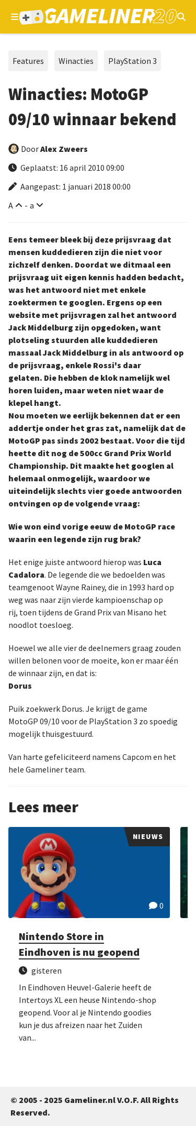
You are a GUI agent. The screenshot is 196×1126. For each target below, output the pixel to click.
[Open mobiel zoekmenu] (181, 16)
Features (28, 61)
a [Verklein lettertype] (32, 205)
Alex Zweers (64, 148)
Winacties (76, 61)
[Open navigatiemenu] (14, 16)
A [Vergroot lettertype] (10, 205)
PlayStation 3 (132, 61)
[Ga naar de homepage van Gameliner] (98, 16)
